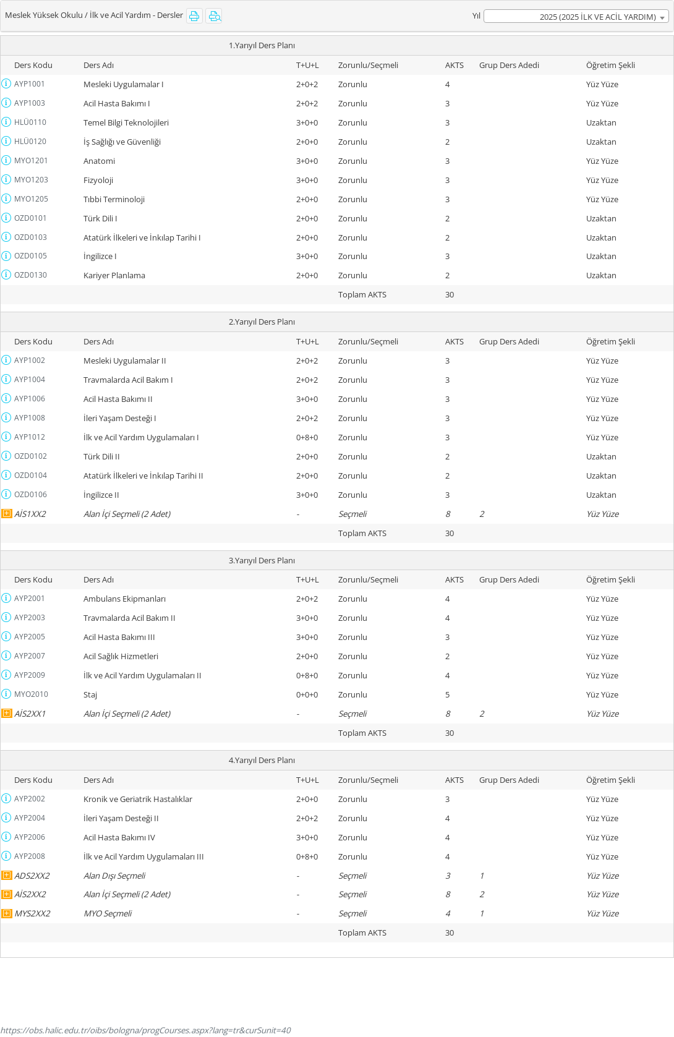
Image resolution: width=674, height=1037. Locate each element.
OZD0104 (30, 475)
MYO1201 (31, 160)
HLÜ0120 (30, 141)
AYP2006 (29, 837)
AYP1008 (29, 417)
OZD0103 (30, 237)
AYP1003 (29, 103)
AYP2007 (29, 656)
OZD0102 (30, 456)
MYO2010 (31, 694)
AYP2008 (29, 856)
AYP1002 (29, 360)
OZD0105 (30, 255)
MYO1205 (31, 199)
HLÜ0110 (30, 122)
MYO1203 (31, 179)
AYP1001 (29, 84)
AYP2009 (29, 675)
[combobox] (576, 16)
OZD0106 (30, 494)
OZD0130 (30, 275)
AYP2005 (29, 636)
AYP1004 (29, 379)
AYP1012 (29, 437)
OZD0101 (30, 218)
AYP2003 (29, 617)
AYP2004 (29, 818)
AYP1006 (29, 398)
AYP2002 (29, 798)
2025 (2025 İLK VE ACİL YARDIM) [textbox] (598, 16)
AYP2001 (29, 598)
